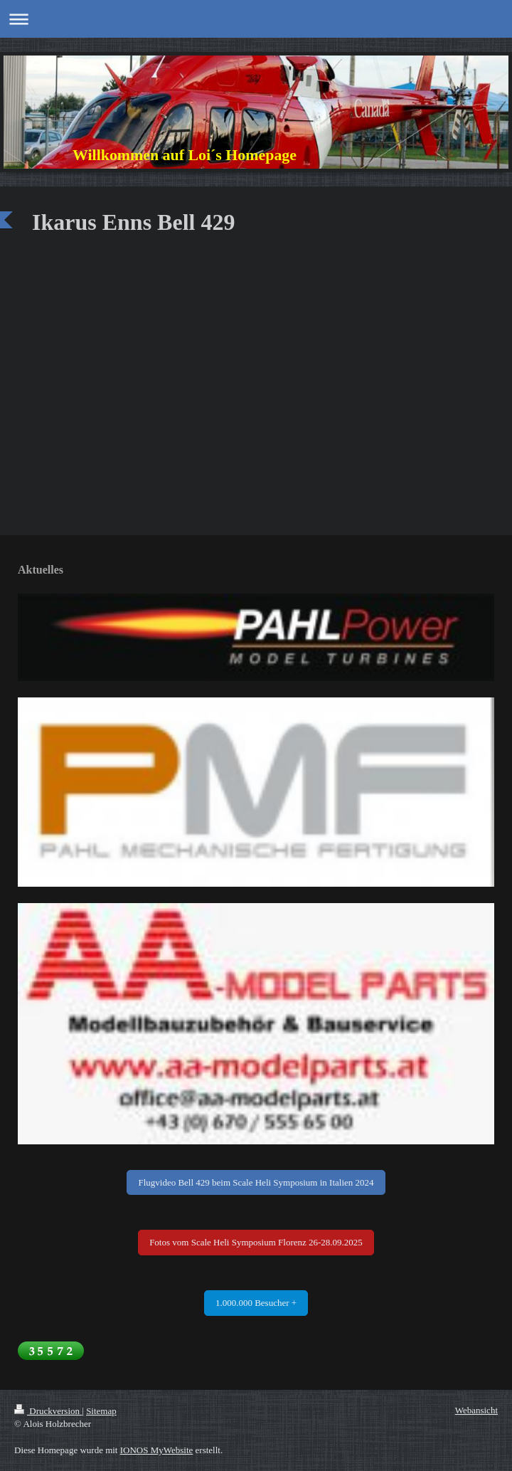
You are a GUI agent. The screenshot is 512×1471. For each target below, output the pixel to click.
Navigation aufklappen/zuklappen (256, 19)
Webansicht (476, 1410)
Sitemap (101, 1411)
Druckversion (48, 1411)
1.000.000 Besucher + (256, 1302)
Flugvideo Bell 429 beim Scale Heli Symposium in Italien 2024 (255, 1182)
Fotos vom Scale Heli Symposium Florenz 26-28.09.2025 (256, 1242)
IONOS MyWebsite (156, 1450)
